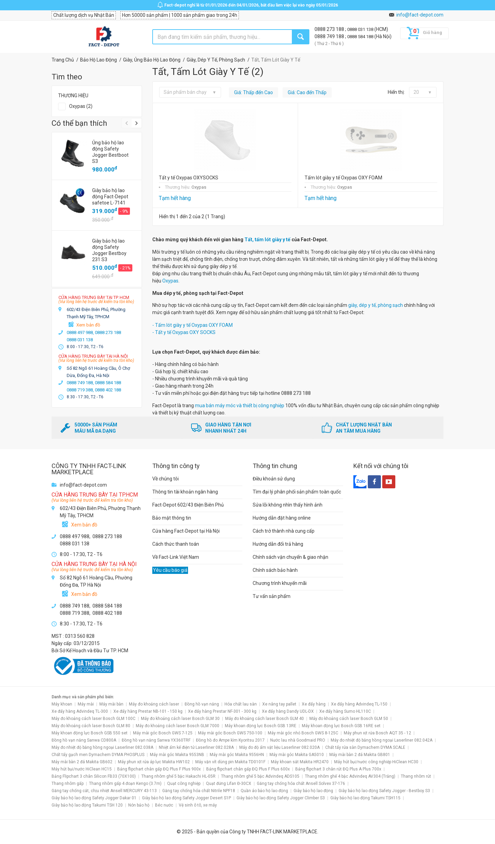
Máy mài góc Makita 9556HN (237, 754)
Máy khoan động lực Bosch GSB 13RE (260, 725)
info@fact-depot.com (419, 15)
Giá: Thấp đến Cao (253, 92)
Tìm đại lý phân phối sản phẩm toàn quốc (297, 492)
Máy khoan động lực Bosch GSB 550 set (90, 733)
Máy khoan (62, 704)
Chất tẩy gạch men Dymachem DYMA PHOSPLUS (98, 754)
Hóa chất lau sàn (240, 704)
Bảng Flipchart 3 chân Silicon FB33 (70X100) (94, 776)
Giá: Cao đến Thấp (307, 92)
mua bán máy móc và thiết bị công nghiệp (239, 405)
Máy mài (86, 704)
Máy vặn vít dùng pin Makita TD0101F (230, 761)
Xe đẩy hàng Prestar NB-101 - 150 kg (148, 711)
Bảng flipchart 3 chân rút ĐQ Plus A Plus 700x (338, 769)
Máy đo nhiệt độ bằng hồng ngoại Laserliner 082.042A (381, 740)
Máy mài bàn (111, 704)
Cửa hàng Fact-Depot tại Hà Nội (186, 531)
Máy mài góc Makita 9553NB (177, 754)
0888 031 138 (360, 29)
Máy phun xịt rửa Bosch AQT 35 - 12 (377, 733)
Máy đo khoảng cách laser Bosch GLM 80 (91, 725)
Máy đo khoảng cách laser (154, 704)
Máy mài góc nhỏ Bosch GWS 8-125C (303, 733)
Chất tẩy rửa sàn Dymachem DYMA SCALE (365, 747)
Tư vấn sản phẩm (271, 596)
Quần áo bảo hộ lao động (264, 790)
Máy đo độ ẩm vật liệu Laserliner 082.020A (279, 747)
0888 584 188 (360, 36)
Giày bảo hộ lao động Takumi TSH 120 (87, 805)
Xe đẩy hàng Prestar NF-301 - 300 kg (222, 711)
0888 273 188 (330, 29)
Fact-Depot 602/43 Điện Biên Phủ (188, 505)
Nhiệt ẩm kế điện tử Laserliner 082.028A (196, 747)
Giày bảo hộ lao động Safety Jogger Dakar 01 (94, 798)
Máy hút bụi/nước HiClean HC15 (82, 769)
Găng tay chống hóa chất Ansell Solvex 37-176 (301, 783)
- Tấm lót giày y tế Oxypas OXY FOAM (192, 325)
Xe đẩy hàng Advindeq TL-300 (80, 711)
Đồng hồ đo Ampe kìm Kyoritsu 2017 (230, 740)
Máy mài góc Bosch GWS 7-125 (162, 733)
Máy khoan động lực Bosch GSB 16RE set (341, 725)
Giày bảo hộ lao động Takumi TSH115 (365, 798)
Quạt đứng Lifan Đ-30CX (228, 783)
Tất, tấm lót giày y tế (268, 239)
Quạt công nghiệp (183, 783)
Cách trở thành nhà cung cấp (284, 531)
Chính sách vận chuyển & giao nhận (290, 557)
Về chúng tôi (165, 478)
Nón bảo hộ (139, 805)
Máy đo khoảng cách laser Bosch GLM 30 (180, 718)
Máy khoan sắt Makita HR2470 (300, 761)
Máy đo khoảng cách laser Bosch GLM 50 (348, 718)
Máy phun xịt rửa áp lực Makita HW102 (154, 761)
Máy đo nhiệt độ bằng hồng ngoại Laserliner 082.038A (102, 747)
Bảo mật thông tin (171, 518)
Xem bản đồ (88, 324)
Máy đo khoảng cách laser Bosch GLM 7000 (177, 725)
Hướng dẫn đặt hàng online (282, 518)
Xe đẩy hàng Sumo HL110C (345, 711)
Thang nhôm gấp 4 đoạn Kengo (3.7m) (125, 783)
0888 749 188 (330, 36)
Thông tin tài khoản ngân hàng (185, 492)
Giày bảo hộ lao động (313, 790)
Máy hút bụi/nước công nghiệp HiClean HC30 (376, 761)
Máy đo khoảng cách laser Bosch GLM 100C (93, 718)
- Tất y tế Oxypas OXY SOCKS (184, 332)
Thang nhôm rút (416, 776)
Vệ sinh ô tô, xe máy (198, 805)
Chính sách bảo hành (275, 570)
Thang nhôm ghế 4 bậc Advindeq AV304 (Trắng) (350, 776)
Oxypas (170, 281)
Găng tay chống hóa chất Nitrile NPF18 (198, 790)
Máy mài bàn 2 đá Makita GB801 (359, 754)
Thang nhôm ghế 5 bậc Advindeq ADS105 (260, 776)
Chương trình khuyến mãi (280, 583)
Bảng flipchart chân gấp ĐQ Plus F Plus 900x (159, 769)
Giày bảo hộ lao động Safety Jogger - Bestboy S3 (384, 790)
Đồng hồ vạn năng (202, 704)
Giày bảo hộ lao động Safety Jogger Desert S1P (186, 798)
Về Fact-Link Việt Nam (175, 557)
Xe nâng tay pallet (279, 704)
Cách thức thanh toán (175, 544)
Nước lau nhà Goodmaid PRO (297, 740)
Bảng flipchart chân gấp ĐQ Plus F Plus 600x (248, 769)
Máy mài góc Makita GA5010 (297, 754)
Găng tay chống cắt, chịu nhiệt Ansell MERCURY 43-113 (104, 790)
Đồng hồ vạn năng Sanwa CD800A (84, 740)
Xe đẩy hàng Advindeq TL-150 (359, 704)
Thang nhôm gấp (68, 783)
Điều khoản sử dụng (274, 478)
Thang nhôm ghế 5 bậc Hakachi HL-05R (178, 776)
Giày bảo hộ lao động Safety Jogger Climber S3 (280, 798)
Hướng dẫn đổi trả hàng (278, 544)
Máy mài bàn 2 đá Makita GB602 (82, 761)
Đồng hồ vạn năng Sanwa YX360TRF (156, 740)
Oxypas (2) (80, 106)
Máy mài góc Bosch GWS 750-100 (230, 733)
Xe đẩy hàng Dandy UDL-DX (288, 711)
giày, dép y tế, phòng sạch (375, 305)
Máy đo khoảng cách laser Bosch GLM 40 (264, 718)
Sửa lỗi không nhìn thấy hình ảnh (287, 505)
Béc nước (164, 805)
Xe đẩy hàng (314, 704)
